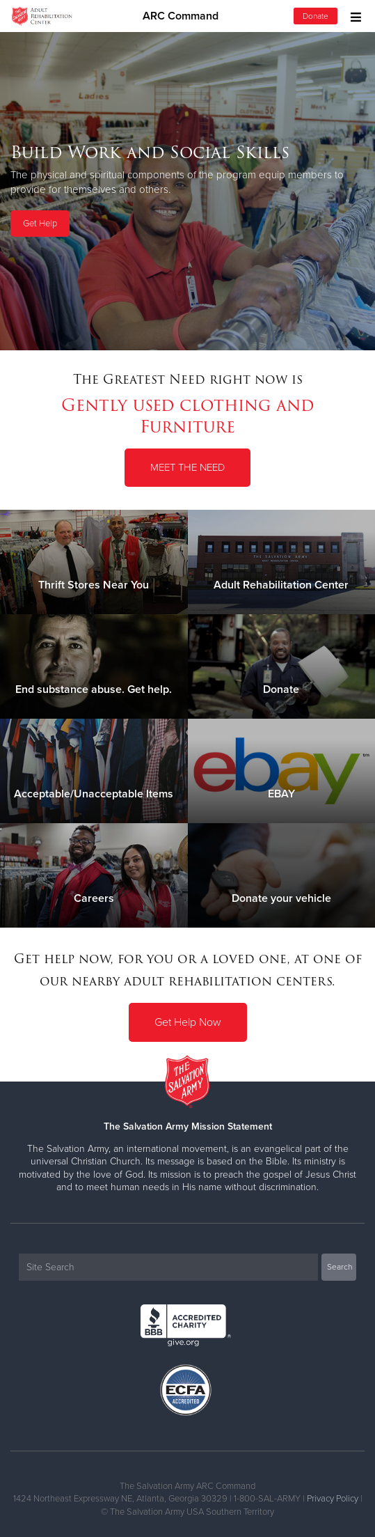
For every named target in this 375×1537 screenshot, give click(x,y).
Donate (315, 16)
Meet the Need (187, 467)
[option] (187, 190)
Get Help (40, 223)
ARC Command (180, 16)
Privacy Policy (332, 1498)
